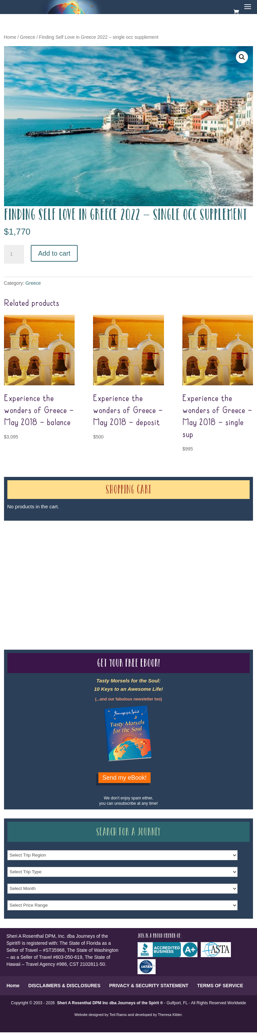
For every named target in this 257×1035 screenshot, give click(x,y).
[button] (242, 57)
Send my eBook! (124, 777)
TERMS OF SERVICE (220, 985)
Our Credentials (103, 569)
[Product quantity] (14, 254)
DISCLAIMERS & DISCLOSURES (64, 985)
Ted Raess (118, 1015)
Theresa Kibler (170, 1015)
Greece (27, 37)
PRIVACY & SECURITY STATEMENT (148, 985)
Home (10, 37)
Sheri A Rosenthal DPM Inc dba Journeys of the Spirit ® (110, 1003)
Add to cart (54, 253)
